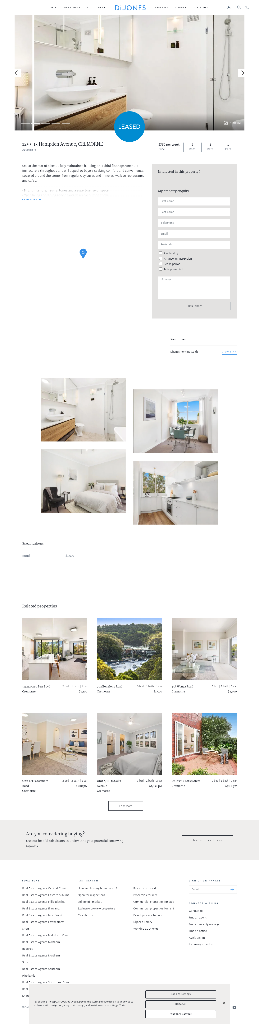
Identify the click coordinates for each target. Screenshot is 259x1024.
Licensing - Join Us (201, 944)
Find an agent (198, 917)
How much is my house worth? (98, 888)
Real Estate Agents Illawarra (41, 908)
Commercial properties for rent (153, 908)
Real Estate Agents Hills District (43, 902)
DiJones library (142, 922)
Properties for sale (145, 888)
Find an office (198, 931)
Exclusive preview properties (96, 908)
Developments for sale (148, 915)
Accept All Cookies (180, 1014)
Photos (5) (235, 123)
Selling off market (90, 902)
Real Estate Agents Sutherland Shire (46, 982)
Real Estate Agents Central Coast (44, 888)
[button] (53, 7)
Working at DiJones (145, 929)
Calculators (85, 915)
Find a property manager (205, 924)
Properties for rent (145, 895)
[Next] (242, 73)
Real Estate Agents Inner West (42, 915)
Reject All (180, 1004)
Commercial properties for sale (153, 902)
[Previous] (17, 73)
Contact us (196, 911)
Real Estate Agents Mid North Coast (46, 935)
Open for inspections (91, 895)
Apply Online (197, 938)
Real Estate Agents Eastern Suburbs (45, 895)
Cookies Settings (181, 994)
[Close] (224, 1003)
